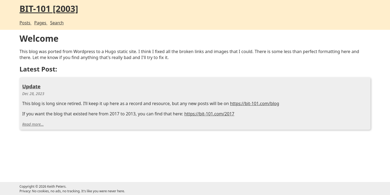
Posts (93, 23)
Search (127, 23)
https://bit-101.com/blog (139, 124)
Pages (110, 23)
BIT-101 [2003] (119, 9)
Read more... (101, 153)
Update (99, 98)
